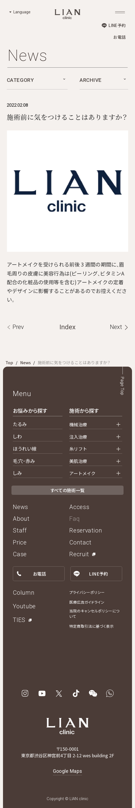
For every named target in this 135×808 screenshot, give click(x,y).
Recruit (79, 554)
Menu (22, 394)
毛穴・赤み (24, 460)
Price (19, 542)
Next (116, 327)
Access (79, 507)
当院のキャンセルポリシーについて (94, 613)
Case (20, 554)
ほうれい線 (25, 448)
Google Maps (67, 771)
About (21, 518)
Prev (18, 327)
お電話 (119, 37)
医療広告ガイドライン (86, 602)
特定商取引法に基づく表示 (91, 626)
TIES (19, 620)
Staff (19, 530)
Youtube (24, 606)
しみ (17, 472)
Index (67, 327)
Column (23, 592)
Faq (74, 518)
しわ (17, 436)
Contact (80, 542)
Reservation (85, 530)
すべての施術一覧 (67, 490)
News (25, 362)
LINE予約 (117, 25)
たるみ (20, 424)
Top (9, 362)
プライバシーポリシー (87, 592)
